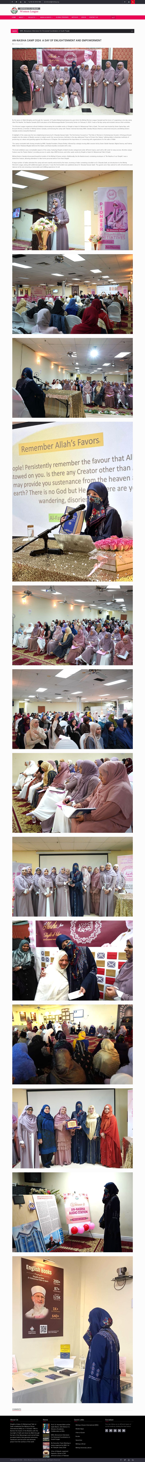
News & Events (45, 17)
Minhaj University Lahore (83, 1448)
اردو (113, 17)
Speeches (79, 1440)
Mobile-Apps (80, 1429)
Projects (32, 17)
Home (14, 17)
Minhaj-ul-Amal (80, 1444)
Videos (83, 17)
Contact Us (93, 17)
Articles (75, 17)
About (21, 17)
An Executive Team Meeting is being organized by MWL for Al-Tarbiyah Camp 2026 (61, 1445)
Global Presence (62, 17)
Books (78, 1436)
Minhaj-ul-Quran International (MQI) (87, 1425)
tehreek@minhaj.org (51, 2)
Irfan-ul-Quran (80, 1432)
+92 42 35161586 (35, 2)
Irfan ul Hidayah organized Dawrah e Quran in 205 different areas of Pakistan (60, 1453)
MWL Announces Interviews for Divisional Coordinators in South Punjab (45, 31)
